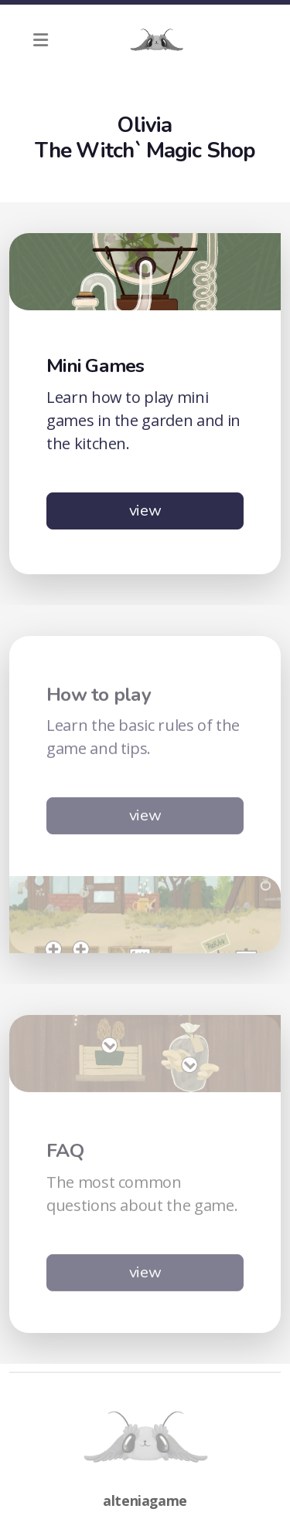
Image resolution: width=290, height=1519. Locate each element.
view (145, 510)
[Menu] (40, 39)
